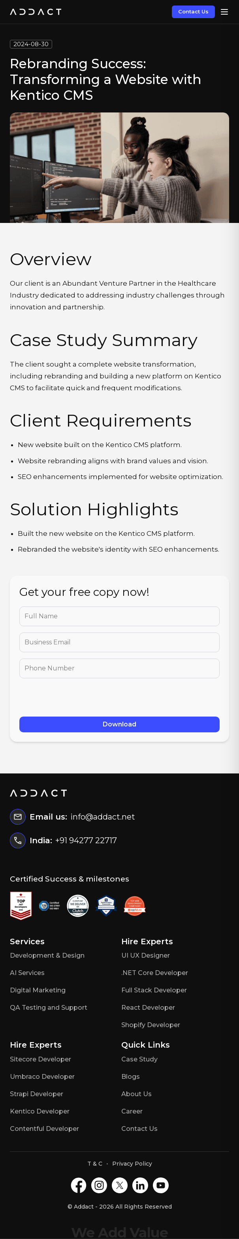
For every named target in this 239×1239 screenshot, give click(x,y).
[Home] (35, 12)
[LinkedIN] (140, 1185)
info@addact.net (102, 817)
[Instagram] (99, 1185)
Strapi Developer (36, 1094)
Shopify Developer (150, 1025)
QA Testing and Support (48, 1007)
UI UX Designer (145, 955)
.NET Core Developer (154, 973)
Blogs (130, 1076)
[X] (120, 1185)
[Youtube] (161, 1185)
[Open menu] (224, 12)
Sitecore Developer (40, 1059)
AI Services (27, 973)
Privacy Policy (132, 1163)
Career (132, 1111)
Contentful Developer (44, 1128)
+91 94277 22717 (86, 840)
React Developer (148, 1007)
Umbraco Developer (42, 1076)
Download (119, 724)
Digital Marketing (38, 990)
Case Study (139, 1059)
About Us (136, 1094)
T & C (94, 1163)
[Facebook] (79, 1185)
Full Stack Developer (154, 990)
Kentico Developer (40, 1111)
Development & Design (47, 955)
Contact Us (193, 11)
